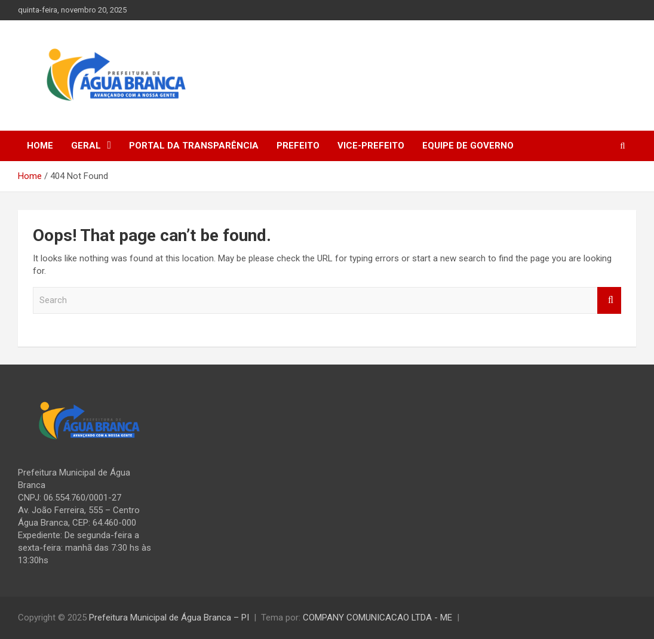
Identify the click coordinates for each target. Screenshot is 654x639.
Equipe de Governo (468, 145)
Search (609, 300)
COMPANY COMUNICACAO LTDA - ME (377, 617)
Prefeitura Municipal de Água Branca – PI (169, 617)
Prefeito (298, 145)
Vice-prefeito (370, 145)
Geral (86, 145)
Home (40, 145)
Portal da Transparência (194, 145)
